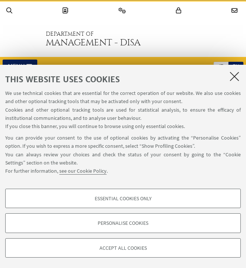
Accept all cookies (123, 248)
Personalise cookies (123, 223)
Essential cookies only (123, 198)
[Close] (234, 76)
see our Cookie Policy (83, 171)
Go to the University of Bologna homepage (22, 39)
